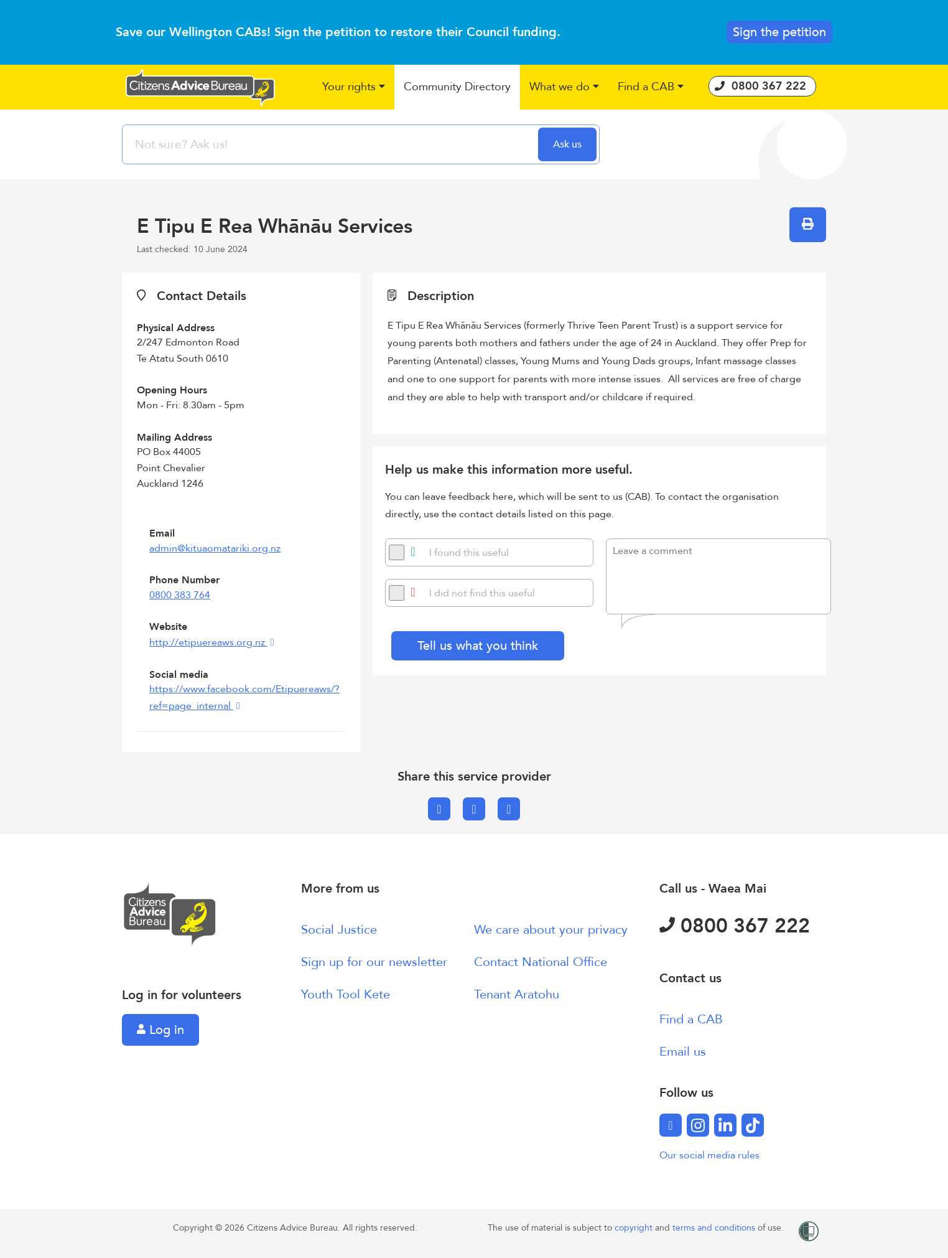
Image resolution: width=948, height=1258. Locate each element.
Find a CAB (691, 1019)
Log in (160, 1029)
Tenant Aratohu (516, 994)
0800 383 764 (179, 595)
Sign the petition (779, 32)
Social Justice (339, 929)
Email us (682, 1051)
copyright (635, 1228)
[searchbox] (331, 144)
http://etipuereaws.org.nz (208, 642)
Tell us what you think (477, 645)
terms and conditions (715, 1228)
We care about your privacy (551, 929)
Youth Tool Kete (345, 994)
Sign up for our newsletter (374, 962)
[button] (353, 87)
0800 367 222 (734, 926)
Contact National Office (540, 962)
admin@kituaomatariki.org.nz (215, 548)
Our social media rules (709, 1155)
